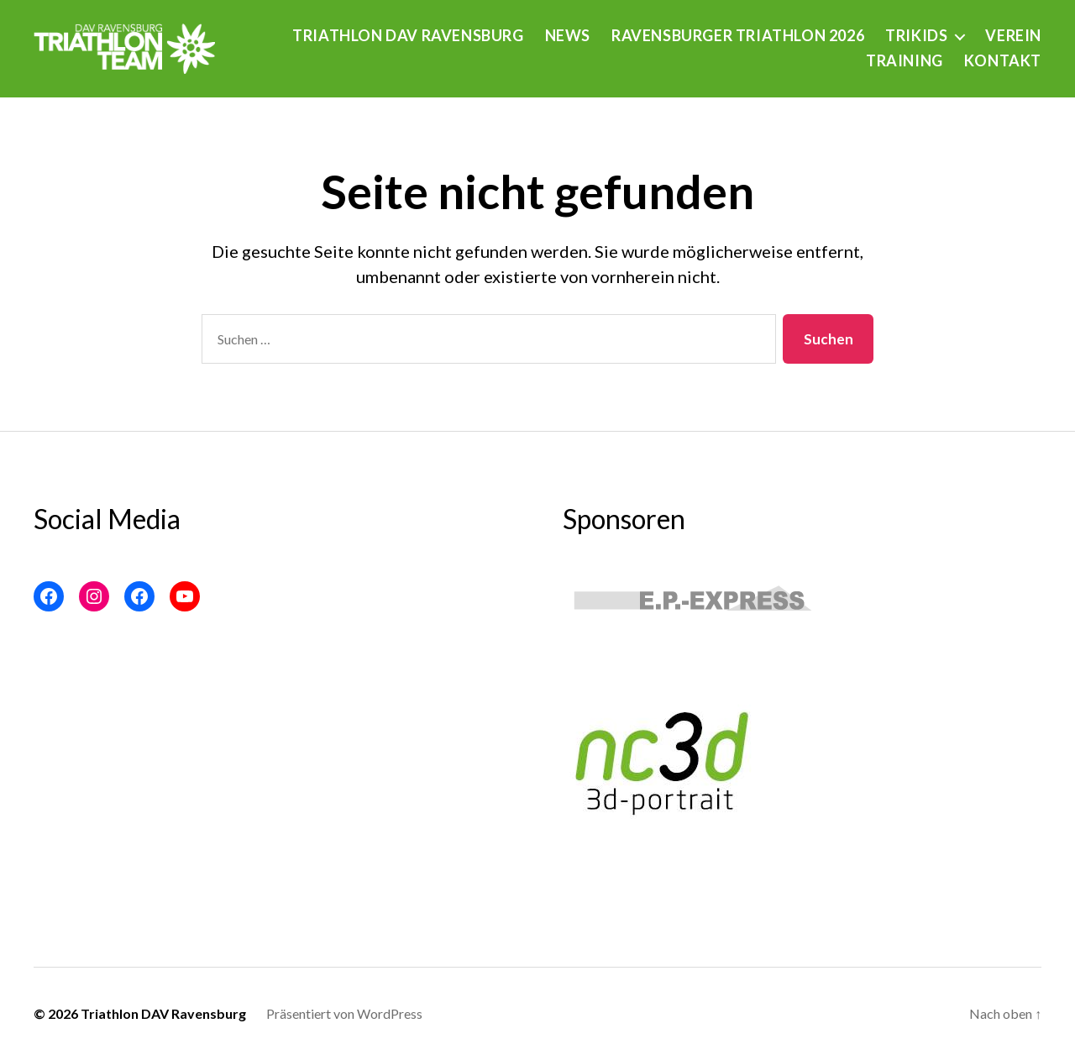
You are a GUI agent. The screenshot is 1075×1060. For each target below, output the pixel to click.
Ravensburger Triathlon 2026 (737, 36)
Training (904, 61)
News (567, 36)
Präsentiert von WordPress (344, 1013)
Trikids (916, 36)
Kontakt (1002, 61)
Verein (1013, 36)
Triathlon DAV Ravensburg (407, 36)
